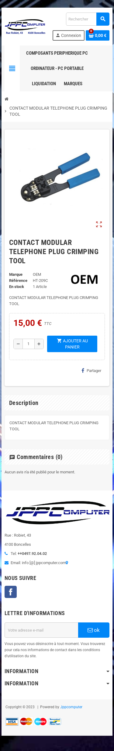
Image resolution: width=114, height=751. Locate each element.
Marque (15, 274)
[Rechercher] (87, 19)
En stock (16, 286)
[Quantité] (28, 344)
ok (94, 630)
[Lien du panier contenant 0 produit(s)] (97, 35)
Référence (18, 280)
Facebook (11, 592)
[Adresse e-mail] (41, 630)
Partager (91, 370)
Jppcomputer (71, 707)
